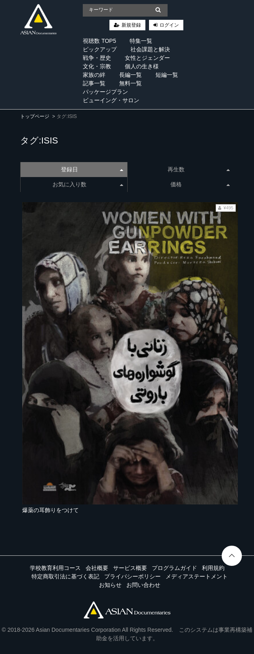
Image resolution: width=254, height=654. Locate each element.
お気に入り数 (87, 184)
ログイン (169, 25)
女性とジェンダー (147, 58)
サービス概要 (130, 568)
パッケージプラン (105, 92)
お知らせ (110, 585)
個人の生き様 (142, 66)
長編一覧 (130, 75)
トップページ (34, 116)
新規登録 (131, 25)
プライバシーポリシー (132, 576)
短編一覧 (166, 75)
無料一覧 (130, 83)
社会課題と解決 (150, 49)
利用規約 (213, 568)
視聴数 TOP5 (99, 41)
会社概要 (97, 568)
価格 (200, 184)
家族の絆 (94, 75)
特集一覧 (141, 41)
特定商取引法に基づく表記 (65, 576)
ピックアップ (100, 49)
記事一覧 (94, 83)
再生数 (199, 169)
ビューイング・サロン (111, 100)
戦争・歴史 (97, 58)
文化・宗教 (97, 66)
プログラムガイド (174, 568)
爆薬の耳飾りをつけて (50, 510)
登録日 (92, 169)
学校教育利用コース (55, 568)
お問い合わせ (143, 585)
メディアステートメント (197, 576)
